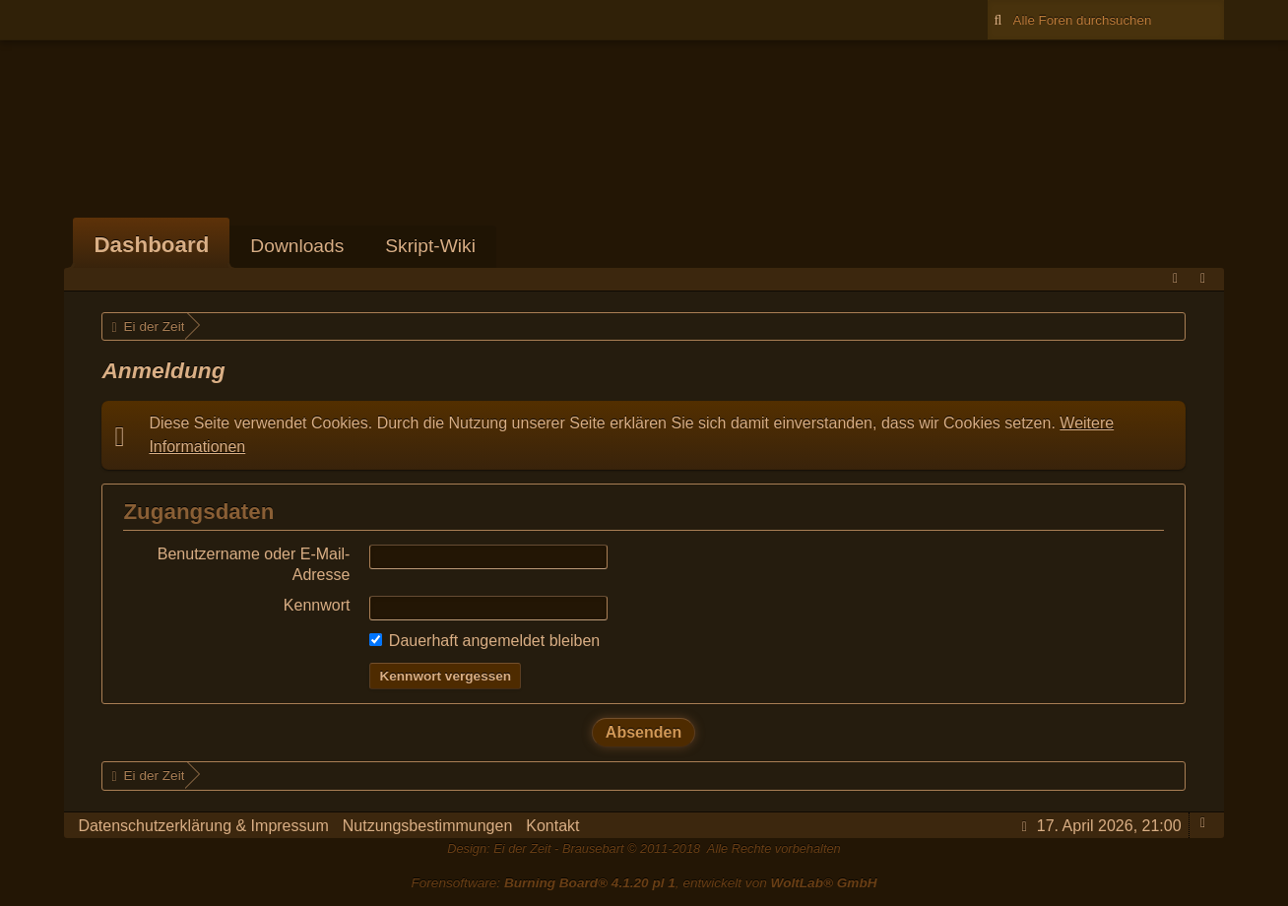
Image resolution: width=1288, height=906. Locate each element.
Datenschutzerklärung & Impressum (203, 825)
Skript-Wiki (430, 245)
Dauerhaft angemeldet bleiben (484, 640)
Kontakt (552, 825)
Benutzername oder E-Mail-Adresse (254, 564)
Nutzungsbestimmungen (428, 825)
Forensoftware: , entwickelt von (643, 882)
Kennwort (317, 605)
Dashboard (151, 244)
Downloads (297, 245)
